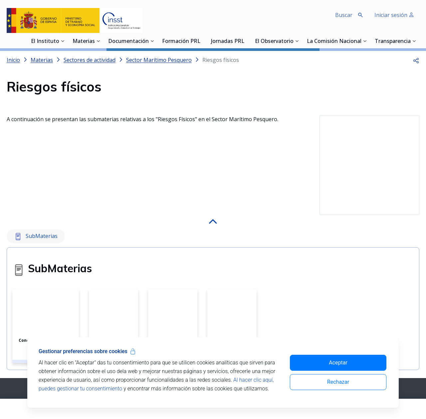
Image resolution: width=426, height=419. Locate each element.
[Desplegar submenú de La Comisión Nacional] (364, 41)
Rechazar (338, 382)
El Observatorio (274, 42)
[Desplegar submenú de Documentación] (152, 41)
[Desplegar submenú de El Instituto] (62, 41)
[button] (416, 60)
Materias (84, 42)
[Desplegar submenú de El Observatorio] (297, 41)
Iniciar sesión (394, 15)
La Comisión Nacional (334, 42)
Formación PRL (181, 42)
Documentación (128, 42)
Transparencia (393, 42)
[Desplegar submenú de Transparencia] (414, 41)
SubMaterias (36, 203)
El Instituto (45, 42)
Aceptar (338, 362)
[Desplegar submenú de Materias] (98, 41)
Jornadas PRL (227, 42)
